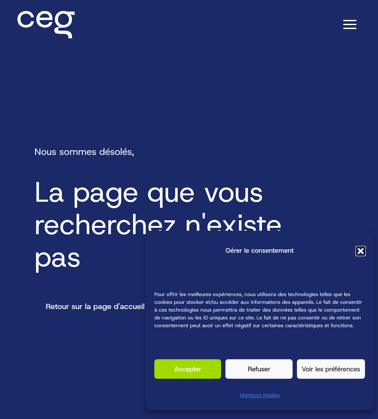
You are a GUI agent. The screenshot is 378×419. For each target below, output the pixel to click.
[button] (360, 251)
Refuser (259, 369)
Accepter (188, 369)
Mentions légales (260, 396)
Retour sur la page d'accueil (95, 306)
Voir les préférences (331, 369)
